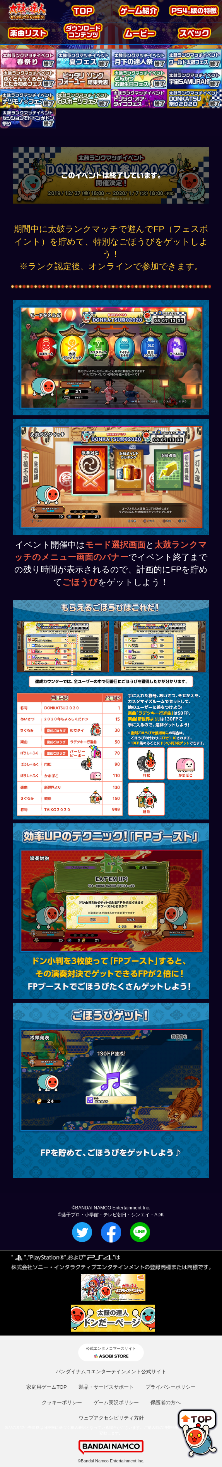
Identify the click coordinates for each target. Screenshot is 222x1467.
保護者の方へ (165, 1402)
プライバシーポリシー (170, 1387)
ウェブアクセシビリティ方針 (111, 1418)
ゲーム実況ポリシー (116, 1402)
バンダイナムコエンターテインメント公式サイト (111, 1371)
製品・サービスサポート (106, 1387)
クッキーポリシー (62, 1402)
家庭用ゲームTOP (46, 1387)
